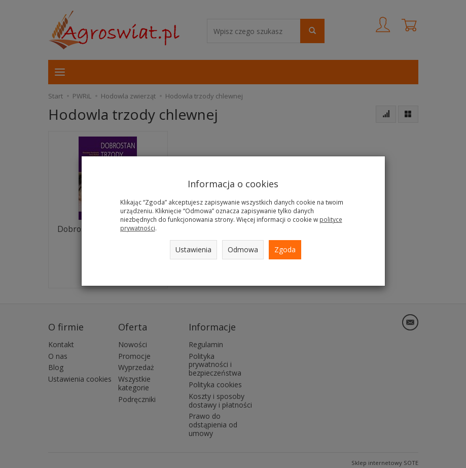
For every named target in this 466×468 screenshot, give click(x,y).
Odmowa (243, 249)
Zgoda (285, 249)
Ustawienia (193, 249)
